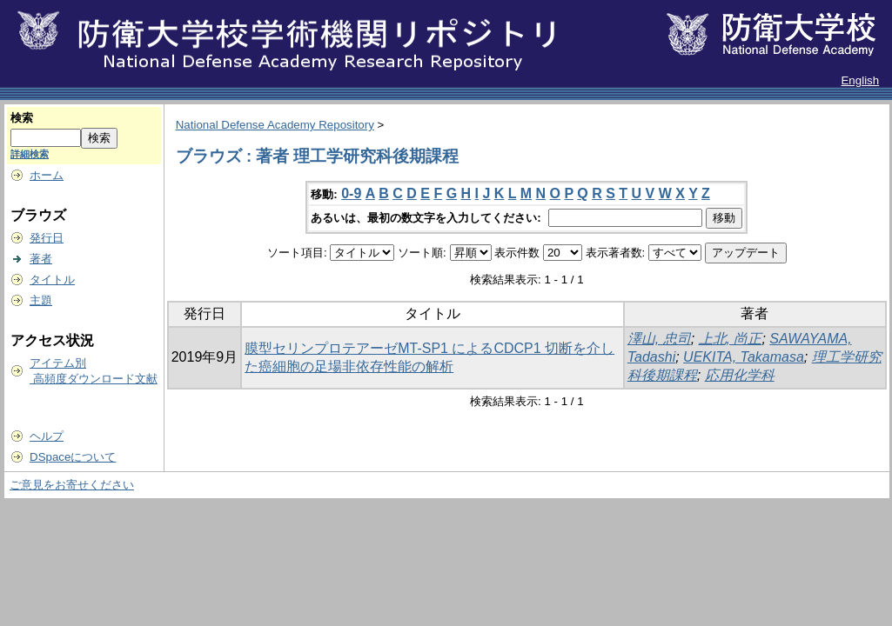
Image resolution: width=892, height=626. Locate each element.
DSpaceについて (73, 456)
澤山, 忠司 (659, 338)
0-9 (351, 193)
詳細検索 (29, 154)
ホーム (47, 175)
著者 (41, 258)
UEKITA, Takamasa (743, 357)
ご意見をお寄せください (72, 484)
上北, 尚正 (730, 338)
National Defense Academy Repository (275, 124)
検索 (21, 117)
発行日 (47, 237)
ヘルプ (47, 436)
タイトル (52, 279)
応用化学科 (740, 375)
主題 (41, 300)
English (860, 80)
